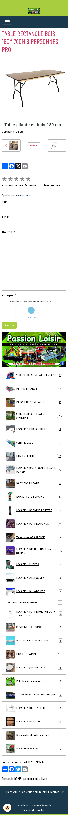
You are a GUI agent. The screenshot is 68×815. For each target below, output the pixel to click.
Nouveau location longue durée (34, 735)
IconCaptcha (30, 317)
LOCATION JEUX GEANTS (34, 667)
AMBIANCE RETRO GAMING (34, 602)
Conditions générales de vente (34, 805)
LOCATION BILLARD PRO (34, 591)
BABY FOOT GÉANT (34, 483)
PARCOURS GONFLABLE (34, 402)
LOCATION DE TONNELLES (34, 708)
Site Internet (9, 231)
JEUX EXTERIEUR (34, 456)
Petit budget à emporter (34, 681)
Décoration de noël (34, 748)
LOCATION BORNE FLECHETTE (34, 510)
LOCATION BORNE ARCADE (34, 523)
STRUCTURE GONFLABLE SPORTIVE (34, 415)
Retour (34, 145)
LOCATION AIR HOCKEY (34, 577)
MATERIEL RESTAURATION (34, 640)
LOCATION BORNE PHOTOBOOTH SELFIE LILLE (34, 613)
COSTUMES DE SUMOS (34, 627)
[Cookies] (7, 808)
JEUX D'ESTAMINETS (34, 654)
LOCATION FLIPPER (34, 564)
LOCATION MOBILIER (34, 721)
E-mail (5, 216)
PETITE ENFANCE (34, 388)
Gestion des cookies (34, 810)
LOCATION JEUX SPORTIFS (34, 429)
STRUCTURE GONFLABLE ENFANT (34, 375)
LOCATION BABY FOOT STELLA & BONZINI (34, 469)
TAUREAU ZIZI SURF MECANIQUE (34, 694)
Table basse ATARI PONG (34, 537)
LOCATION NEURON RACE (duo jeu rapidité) (34, 550)
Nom (4, 201)
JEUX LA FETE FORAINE (34, 496)
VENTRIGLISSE (34, 442)
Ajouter (9, 325)
